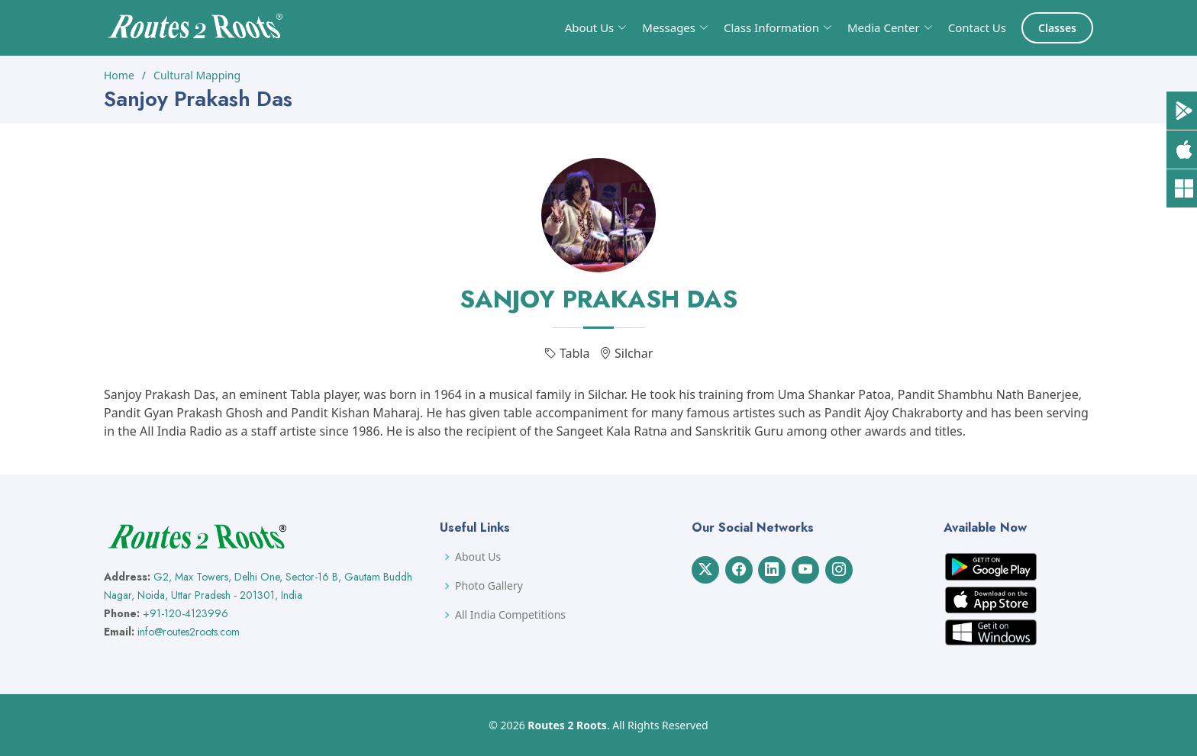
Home (119, 75)
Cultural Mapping (196, 75)
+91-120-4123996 (185, 613)
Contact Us (977, 27)
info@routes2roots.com (188, 631)
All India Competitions (510, 615)
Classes (1057, 28)
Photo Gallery (489, 586)
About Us (478, 557)
